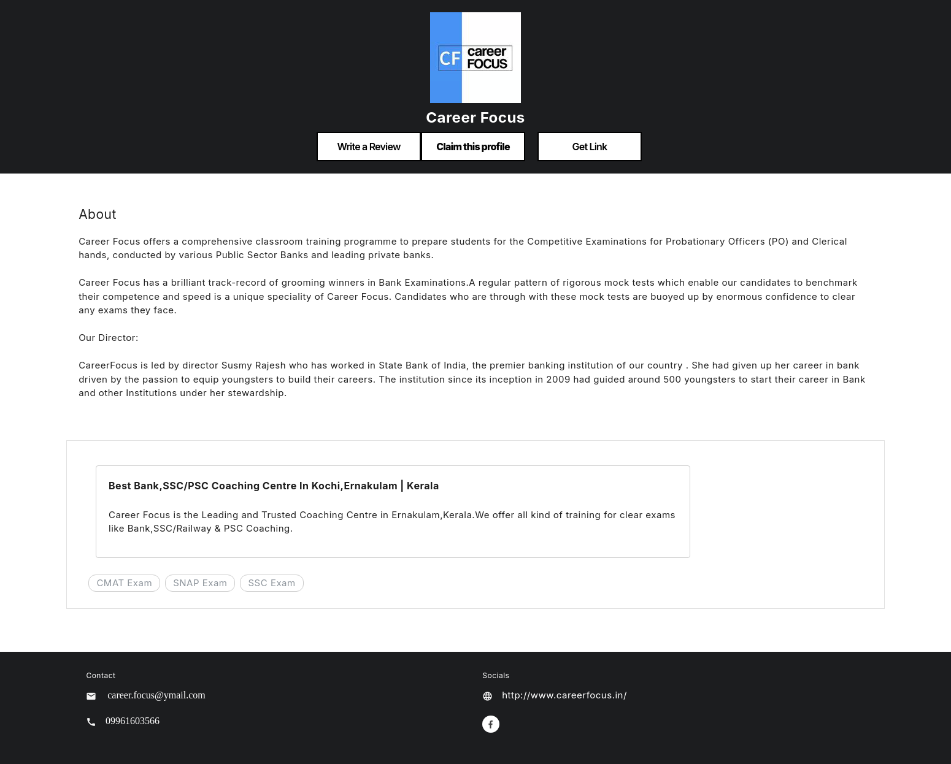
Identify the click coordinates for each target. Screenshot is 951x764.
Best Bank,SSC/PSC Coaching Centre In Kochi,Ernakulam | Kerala (274, 485)
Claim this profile (473, 146)
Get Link (589, 146)
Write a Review (368, 146)
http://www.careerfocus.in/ (564, 695)
